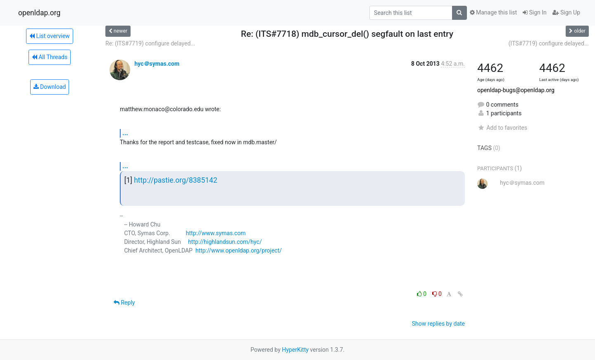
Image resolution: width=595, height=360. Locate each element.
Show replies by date (438, 323)
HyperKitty (295, 349)
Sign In (535, 12)
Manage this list (493, 12)
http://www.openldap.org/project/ (238, 250)
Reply (124, 302)
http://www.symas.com (216, 233)
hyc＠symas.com (156, 63)
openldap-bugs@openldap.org (516, 90)
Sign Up (566, 12)
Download (49, 86)
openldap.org (39, 13)
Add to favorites (502, 127)
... (125, 133)
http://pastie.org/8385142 (175, 180)
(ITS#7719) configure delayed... (549, 43)
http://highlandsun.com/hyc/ (225, 241)
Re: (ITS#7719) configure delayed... (150, 43)
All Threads (49, 57)
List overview (49, 36)
